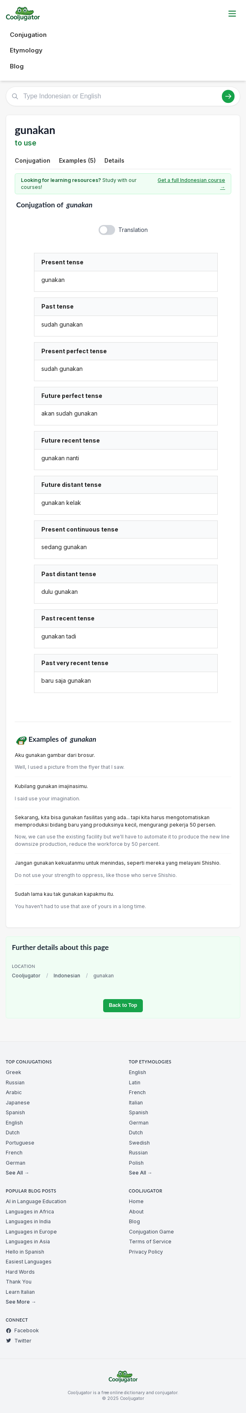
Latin (134, 1082)
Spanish (15, 1112)
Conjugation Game (151, 1232)
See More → (21, 1302)
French (14, 1152)
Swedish (139, 1143)
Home (136, 1201)
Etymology (26, 50)
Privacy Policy (146, 1252)
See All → (17, 1173)
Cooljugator (26, 975)
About (136, 1212)
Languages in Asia (28, 1241)
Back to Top (123, 1005)
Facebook (22, 1330)
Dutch (13, 1132)
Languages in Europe (31, 1232)
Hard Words (20, 1272)
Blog (17, 66)
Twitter (19, 1341)
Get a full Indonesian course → (191, 184)
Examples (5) (77, 160)
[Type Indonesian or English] (123, 96)
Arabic (14, 1092)
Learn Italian (20, 1292)
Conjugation (28, 35)
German (15, 1163)
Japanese (18, 1103)
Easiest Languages (29, 1262)
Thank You (19, 1282)
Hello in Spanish (25, 1252)
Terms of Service (150, 1241)
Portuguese (20, 1143)
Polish (136, 1163)
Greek (13, 1072)
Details (114, 160)
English (14, 1123)
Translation (133, 229)
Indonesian (67, 975)
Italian (136, 1103)
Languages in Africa (30, 1212)
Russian (15, 1082)
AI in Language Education (36, 1201)
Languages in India (28, 1221)
